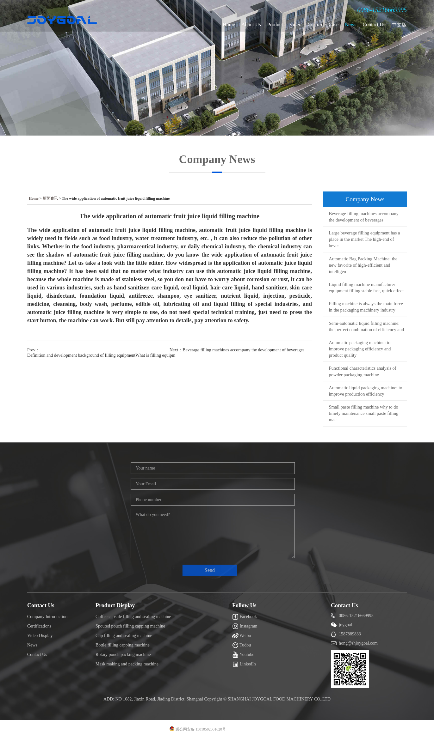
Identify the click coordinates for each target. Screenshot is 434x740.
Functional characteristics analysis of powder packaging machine (362, 371)
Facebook (244, 617)
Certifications (39, 626)
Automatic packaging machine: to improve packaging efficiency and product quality (360, 349)
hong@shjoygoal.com (358, 643)
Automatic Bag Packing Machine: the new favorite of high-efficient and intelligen (363, 265)
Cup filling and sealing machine (124, 635)
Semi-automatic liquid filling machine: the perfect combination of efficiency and (366, 326)
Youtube (243, 655)
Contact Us (374, 24)
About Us (251, 24)
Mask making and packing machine (127, 664)
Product (275, 24)
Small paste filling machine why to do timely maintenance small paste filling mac (364, 413)
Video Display (40, 635)
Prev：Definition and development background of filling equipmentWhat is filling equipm (98, 353)
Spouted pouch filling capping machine (130, 626)
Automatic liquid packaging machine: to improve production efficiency (365, 391)
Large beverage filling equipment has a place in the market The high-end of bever (364, 239)
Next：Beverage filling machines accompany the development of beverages (237, 350)
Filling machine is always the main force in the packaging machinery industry (366, 306)
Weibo (241, 636)
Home (229, 24)
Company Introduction (47, 616)
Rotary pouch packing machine (123, 654)
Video (295, 24)
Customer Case (323, 24)
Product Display (115, 605)
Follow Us (244, 605)
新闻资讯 (50, 198)
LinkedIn (244, 664)
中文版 (399, 24)
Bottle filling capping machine (123, 645)
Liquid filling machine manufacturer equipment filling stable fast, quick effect (366, 287)
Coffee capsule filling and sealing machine (133, 616)
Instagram (244, 626)
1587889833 (350, 634)
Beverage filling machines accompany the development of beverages (364, 216)
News (350, 24)
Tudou (241, 645)
